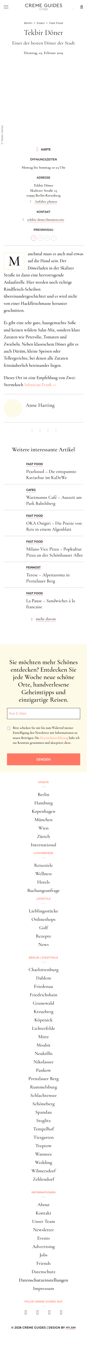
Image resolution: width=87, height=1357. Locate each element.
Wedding (43, 1162)
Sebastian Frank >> (40, 384)
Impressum (43, 1288)
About (43, 1204)
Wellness (43, 874)
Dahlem (43, 978)
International (43, 845)
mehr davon (46, 618)
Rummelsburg (43, 1087)
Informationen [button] (44, 1192)
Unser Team (43, 1221)
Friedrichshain (43, 995)
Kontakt (44, 1213)
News (43, 944)
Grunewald (43, 1003)
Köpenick (43, 1020)
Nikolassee (43, 1062)
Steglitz (43, 1120)
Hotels (43, 882)
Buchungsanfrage (43, 890)
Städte (43, 782)
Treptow (43, 1146)
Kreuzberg (43, 1011)
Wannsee (43, 1154)
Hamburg (43, 803)
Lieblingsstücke (43, 911)
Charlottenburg (43, 970)
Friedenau (43, 986)
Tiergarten (43, 1137)
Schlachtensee (43, 1095)
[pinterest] (49, 1313)
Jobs (43, 1255)
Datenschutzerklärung (54, 738)
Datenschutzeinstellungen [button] (43, 1280)
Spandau (43, 1112)
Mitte (43, 1037)
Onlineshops (43, 919)
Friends (43, 1263)
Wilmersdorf (43, 1171)
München (44, 820)
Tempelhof (43, 1129)
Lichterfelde (43, 1028)
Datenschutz (43, 1272)
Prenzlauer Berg (43, 1079)
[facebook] (26, 1313)
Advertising (43, 1246)
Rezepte (43, 936)
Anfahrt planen (46, 201)
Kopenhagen (43, 811)
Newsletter (43, 1230)
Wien (44, 828)
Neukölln (43, 1053)
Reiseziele (43, 865)
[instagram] (37, 1313)
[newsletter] (61, 1313)
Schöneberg (43, 1104)
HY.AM (71, 1327)
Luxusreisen (43, 853)
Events (43, 1238)
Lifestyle (43, 898)
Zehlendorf (43, 1179)
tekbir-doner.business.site (45, 219)
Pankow (43, 1070)
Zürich (43, 836)
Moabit (43, 1045)
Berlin (43, 794)
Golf (43, 928)
